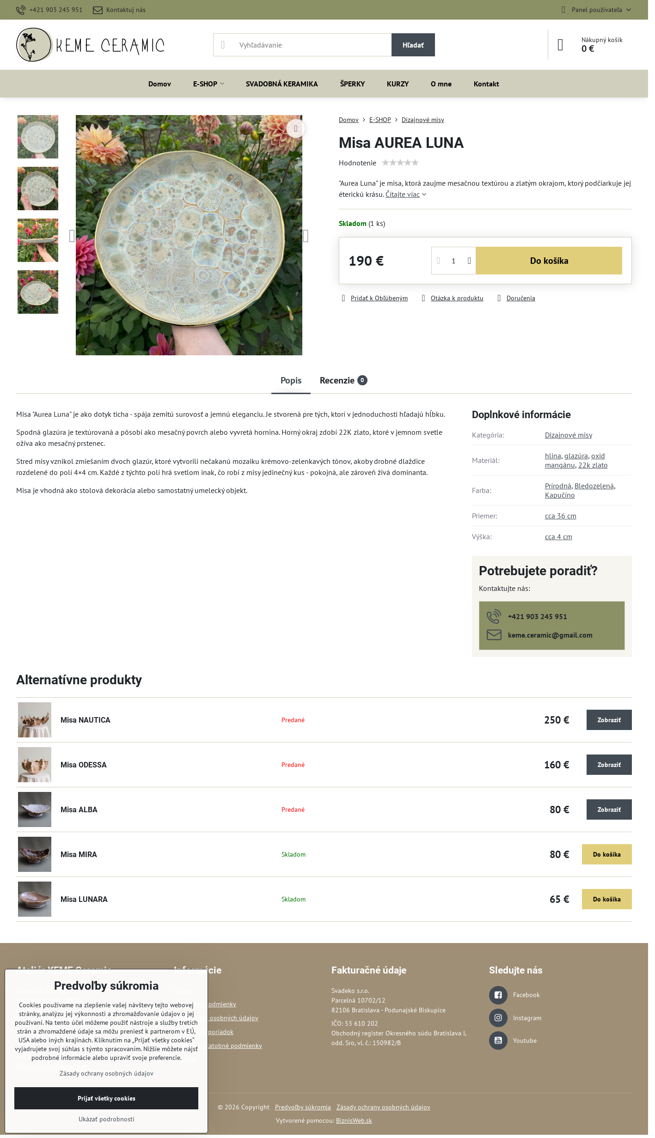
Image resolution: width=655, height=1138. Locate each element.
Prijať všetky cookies (106, 1098)
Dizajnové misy (568, 434)
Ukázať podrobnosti (107, 1119)
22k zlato (593, 464)
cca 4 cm (558, 536)
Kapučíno (560, 494)
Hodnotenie (357, 162)
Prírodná (558, 485)
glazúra (576, 455)
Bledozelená (594, 485)
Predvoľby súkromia (303, 1107)
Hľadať (413, 44)
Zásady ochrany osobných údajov (383, 1107)
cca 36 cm (560, 515)
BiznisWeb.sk (354, 1120)
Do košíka (549, 261)
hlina (553, 455)
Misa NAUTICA (85, 720)
